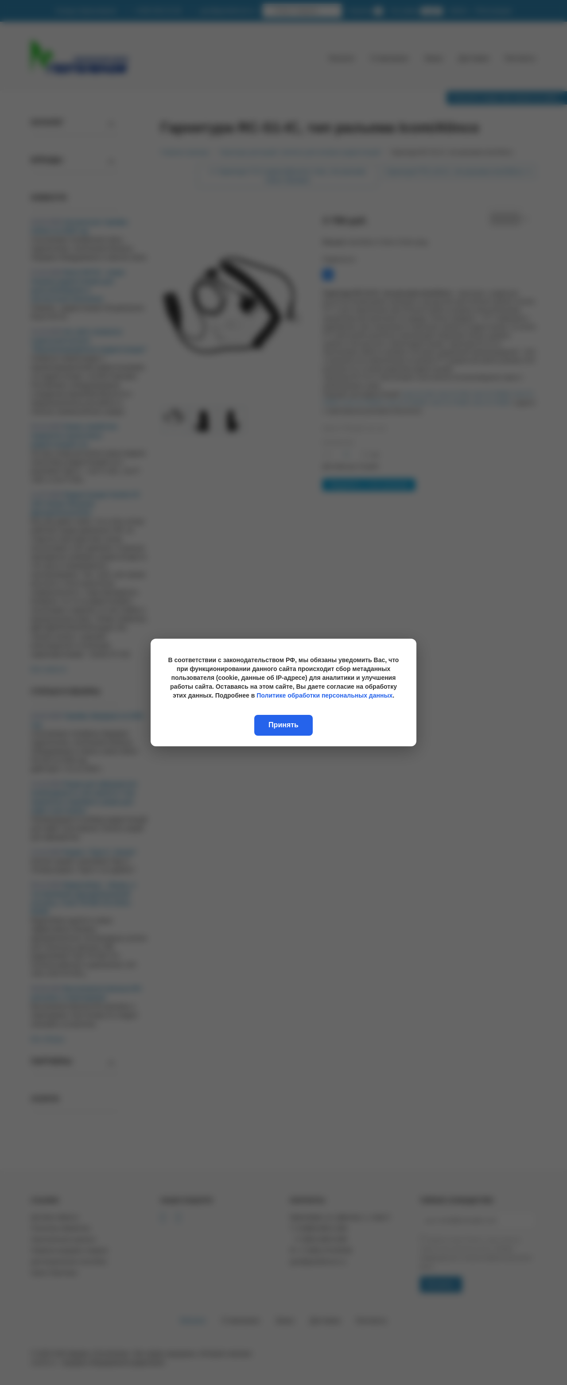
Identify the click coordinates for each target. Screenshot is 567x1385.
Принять (283, 725)
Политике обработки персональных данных (324, 695)
